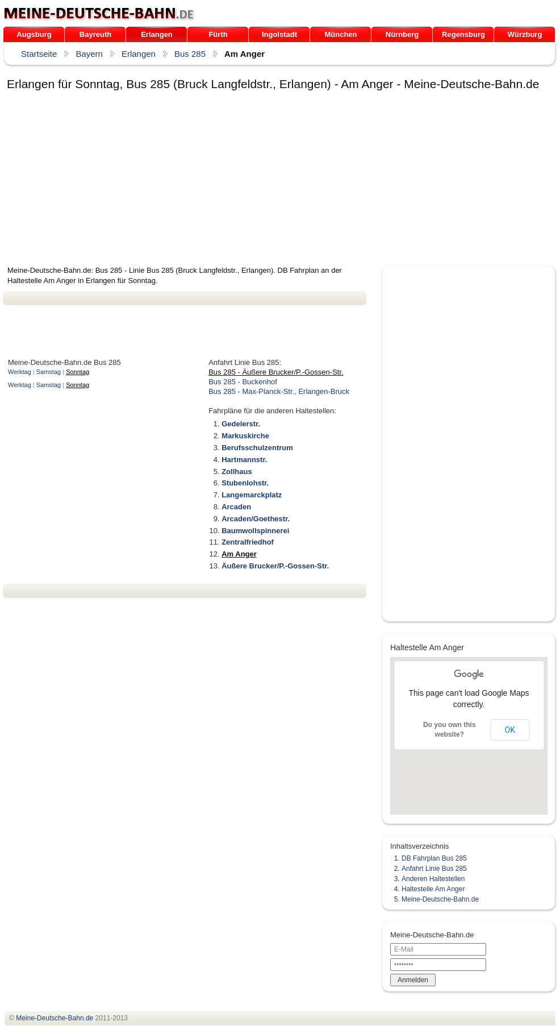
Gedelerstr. (241, 424)
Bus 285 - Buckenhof (242, 381)
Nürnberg (402, 34)
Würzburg (525, 34)
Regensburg (463, 34)
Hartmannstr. (244, 459)
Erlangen (157, 34)
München (340, 34)
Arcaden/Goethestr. (256, 518)
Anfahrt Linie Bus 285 (434, 869)
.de (99, 13)
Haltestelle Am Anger (433, 889)
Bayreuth (95, 34)
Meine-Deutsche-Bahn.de (440, 899)
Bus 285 (190, 54)
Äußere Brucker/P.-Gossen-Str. (275, 566)
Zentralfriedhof (248, 542)
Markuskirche (245, 435)
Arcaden (236, 507)
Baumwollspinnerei (255, 530)
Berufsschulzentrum (257, 447)
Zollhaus (237, 471)
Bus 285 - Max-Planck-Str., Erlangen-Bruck (278, 391)
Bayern (89, 54)
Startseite (39, 54)
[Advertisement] (147, 180)
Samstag (48, 371)
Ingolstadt (279, 34)
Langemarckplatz (252, 495)
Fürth (217, 34)
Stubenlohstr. (245, 483)
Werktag (19, 371)
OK (510, 729)
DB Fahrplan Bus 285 (434, 858)
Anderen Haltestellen (433, 879)
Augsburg (33, 34)
